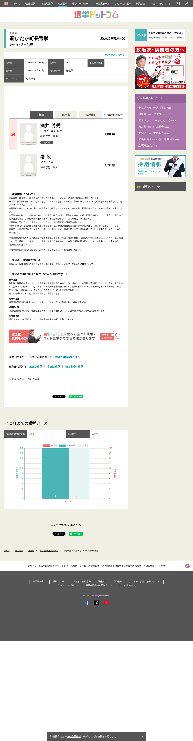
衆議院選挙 (30, 3)
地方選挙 (62, 3)
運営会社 (102, 581)
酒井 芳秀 (66, 128)
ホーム (6, 551)
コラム (16, 3)
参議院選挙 (47, 3)
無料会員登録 (74, 736)
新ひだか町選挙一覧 (112, 38)
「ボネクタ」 (100, 238)
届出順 (66, 114)
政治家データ (103, 3)
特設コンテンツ (160, 3)
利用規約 (117, 581)
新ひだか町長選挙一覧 (49, 551)
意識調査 (140, 3)
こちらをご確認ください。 (84, 264)
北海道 (31, 551)
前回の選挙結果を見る (67, 357)
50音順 (90, 114)
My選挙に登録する (115, 55)
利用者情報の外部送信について (100, 585)
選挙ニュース (59, 581)
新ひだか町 (34, 379)
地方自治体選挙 (74, 366)
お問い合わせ (129, 585)
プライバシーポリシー (68, 585)
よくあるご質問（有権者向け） (144, 581)
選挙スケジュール (81, 3)
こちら (57, 250)
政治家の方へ (39, 581)
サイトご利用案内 (82, 581)
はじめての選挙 (123, 3)
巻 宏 (66, 159)
